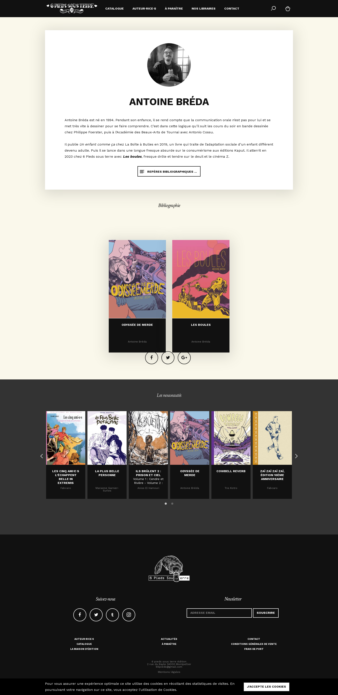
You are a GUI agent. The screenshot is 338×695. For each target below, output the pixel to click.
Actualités (169, 639)
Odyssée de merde (137, 360)
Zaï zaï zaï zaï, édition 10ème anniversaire (272, 475)
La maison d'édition (84, 649)
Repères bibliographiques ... (168, 171)
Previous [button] (40, 455)
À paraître (169, 644)
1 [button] (166, 503)
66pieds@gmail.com (169, 666)
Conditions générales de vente (254, 644)
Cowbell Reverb (231, 471)
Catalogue (84, 644)
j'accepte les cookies (266, 686)
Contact (254, 639)
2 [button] (172, 503)
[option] (65, 455)
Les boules (201, 360)
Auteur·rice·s (84, 639)
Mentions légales (169, 671)
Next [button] (295, 455)
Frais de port (254, 649)
